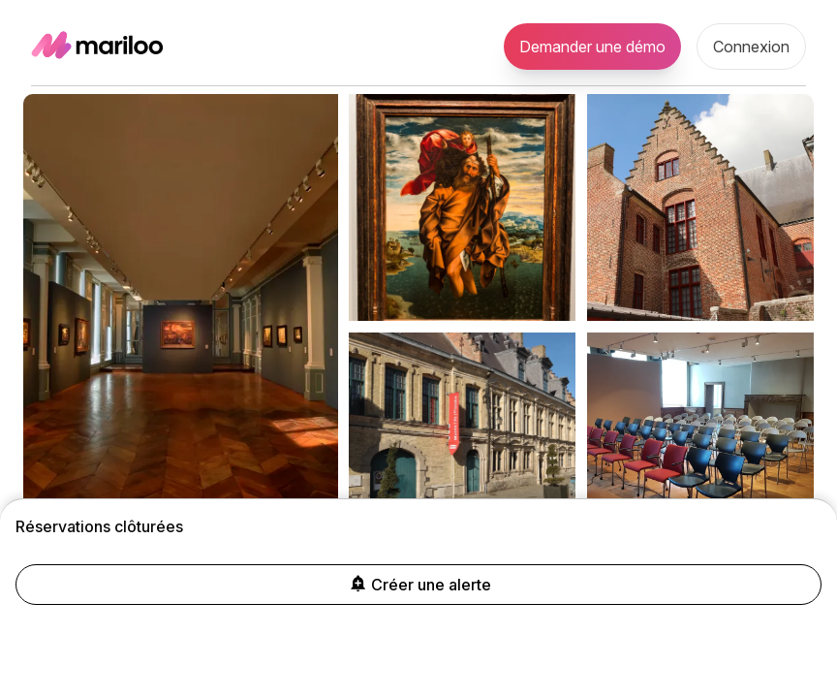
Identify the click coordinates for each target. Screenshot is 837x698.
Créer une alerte (418, 584)
